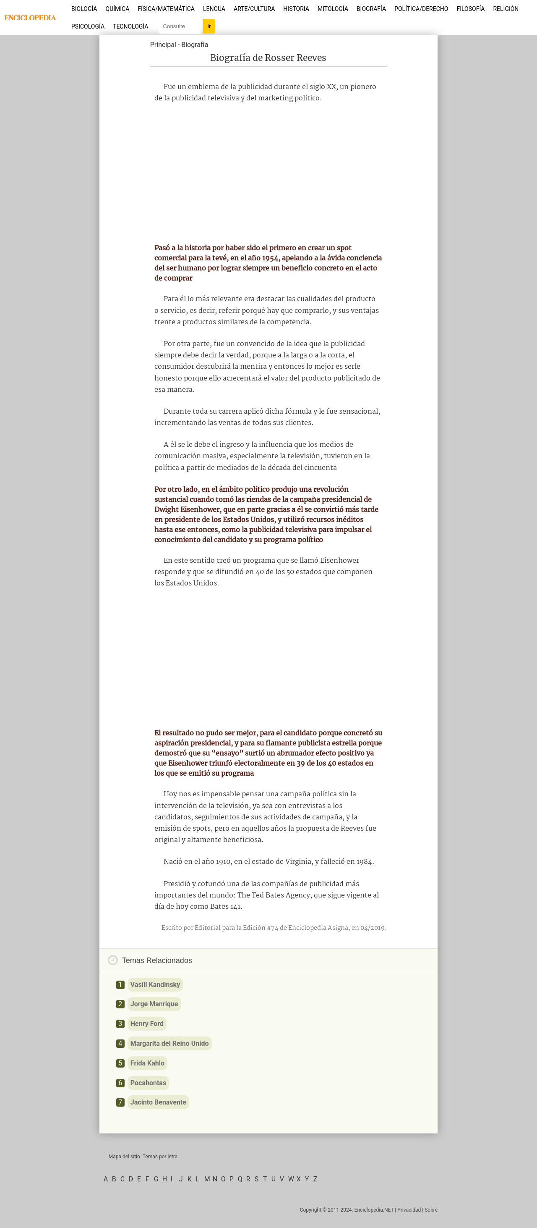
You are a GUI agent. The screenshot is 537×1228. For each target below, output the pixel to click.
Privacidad (409, 1210)
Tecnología (130, 26)
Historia (296, 8)
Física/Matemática (166, 8)
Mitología (333, 8)
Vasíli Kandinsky (155, 985)
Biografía (371, 8)
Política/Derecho (421, 8)
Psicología (87, 26)
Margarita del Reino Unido (169, 1043)
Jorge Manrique (154, 1004)
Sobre (431, 1210)
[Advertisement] (268, 173)
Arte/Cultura (254, 8)
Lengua (214, 8)
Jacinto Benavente (158, 1102)
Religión (506, 8)
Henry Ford (147, 1024)
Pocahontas (148, 1083)
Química (118, 8)
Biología (84, 8)
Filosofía (470, 8)
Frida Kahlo (147, 1063)
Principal (163, 45)
